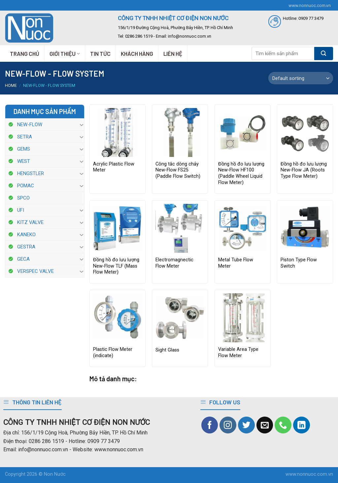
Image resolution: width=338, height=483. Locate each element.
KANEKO (26, 235)
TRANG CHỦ (24, 53)
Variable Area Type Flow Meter (238, 352)
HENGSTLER (30, 173)
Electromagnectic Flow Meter (174, 263)
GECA (23, 259)
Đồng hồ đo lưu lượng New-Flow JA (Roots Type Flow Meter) (304, 170)
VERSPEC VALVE (35, 271)
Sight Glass (167, 350)
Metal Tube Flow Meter (235, 263)
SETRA (24, 137)
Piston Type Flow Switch (299, 263)
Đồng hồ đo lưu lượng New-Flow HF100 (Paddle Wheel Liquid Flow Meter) (241, 173)
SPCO (23, 198)
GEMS (23, 149)
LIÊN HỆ (172, 53)
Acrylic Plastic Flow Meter (113, 167)
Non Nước (55, 474)
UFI (20, 210)
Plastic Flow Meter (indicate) (112, 352)
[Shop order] (300, 78)
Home (11, 85)
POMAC (25, 186)
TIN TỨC (100, 53)
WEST (23, 161)
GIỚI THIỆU (65, 53)
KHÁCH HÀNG (137, 53)
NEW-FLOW (29, 125)
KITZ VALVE (30, 222)
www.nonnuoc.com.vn (309, 5)
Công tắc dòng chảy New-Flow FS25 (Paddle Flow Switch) (177, 170)
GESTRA (26, 247)
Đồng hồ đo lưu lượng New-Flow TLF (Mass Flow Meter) (116, 266)
